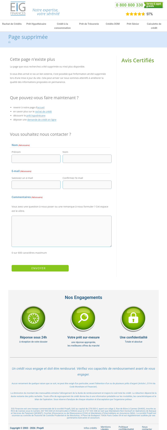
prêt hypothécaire (35, 115)
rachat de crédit (43, 111)
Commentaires (27, 196)
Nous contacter (147, 425)
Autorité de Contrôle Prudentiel (49, 412)
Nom (65, 151)
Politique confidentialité (126, 425)
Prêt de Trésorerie (89, 23)
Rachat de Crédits (12, 23)
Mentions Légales (106, 425)
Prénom (16, 151)
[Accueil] (9, 42)
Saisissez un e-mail (22, 177)
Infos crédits (90, 425)
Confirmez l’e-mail (73, 177)
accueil (41, 107)
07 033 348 (92, 408)
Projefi (40, 425)
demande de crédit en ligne (41, 119)
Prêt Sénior (133, 23)
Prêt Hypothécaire (36, 23)
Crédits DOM (113, 23)
